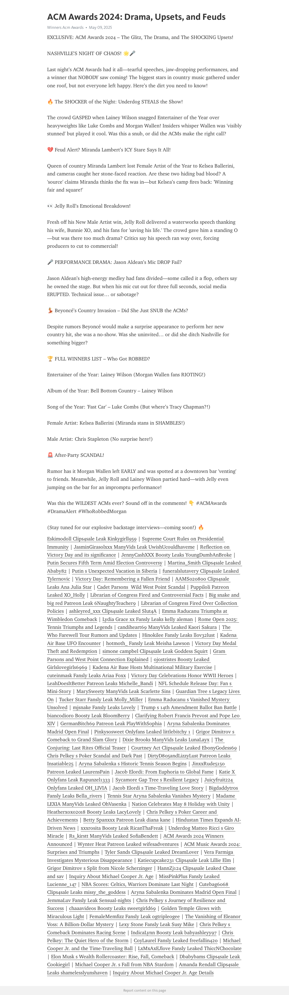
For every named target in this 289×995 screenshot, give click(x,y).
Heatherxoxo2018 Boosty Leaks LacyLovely (94, 812)
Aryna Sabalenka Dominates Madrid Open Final (184, 892)
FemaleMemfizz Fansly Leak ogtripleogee (134, 916)
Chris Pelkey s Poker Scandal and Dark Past (94, 756)
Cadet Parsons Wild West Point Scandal (141, 587)
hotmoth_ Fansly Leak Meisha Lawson (148, 643)
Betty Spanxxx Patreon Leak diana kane (126, 820)
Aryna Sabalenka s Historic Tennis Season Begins (133, 764)
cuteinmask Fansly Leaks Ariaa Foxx (86, 675)
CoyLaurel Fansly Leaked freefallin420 (176, 940)
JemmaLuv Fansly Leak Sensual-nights (89, 900)
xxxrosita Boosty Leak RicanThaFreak (122, 828)
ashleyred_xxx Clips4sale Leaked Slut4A (113, 611)
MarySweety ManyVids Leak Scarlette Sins (123, 691)
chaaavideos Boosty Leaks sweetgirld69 (112, 908)
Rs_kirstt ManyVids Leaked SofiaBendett (113, 836)
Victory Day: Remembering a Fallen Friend (122, 579)
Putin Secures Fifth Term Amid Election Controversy (104, 563)
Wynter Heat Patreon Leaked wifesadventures (128, 844)
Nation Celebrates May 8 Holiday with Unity (181, 804)
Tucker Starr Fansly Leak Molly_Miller (101, 699)
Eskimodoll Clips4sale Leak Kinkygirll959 (92, 539)
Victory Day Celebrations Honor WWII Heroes (182, 675)
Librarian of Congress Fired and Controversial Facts (146, 595)
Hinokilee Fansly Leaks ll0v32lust (178, 635)
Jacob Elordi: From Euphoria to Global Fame (164, 772)
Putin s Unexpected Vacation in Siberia (114, 571)
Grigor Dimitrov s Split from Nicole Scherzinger (99, 868)
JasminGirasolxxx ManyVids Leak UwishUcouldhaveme (134, 547)
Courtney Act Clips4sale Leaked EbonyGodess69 (184, 748)
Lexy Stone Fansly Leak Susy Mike (156, 924)
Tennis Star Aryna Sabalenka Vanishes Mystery (159, 796)
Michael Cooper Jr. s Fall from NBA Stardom (124, 964)
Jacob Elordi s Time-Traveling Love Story (158, 788)
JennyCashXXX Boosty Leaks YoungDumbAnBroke (176, 555)
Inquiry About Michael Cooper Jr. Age (111, 876)
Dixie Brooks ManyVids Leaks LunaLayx (165, 740)
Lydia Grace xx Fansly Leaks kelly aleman (147, 619)
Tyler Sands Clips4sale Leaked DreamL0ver (152, 852)
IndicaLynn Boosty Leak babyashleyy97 (173, 932)
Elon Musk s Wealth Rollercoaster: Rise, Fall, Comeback (112, 956)
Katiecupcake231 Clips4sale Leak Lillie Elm (184, 860)
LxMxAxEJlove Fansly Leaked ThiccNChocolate (190, 948)
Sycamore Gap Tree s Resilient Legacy (157, 780)
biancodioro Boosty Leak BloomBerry (88, 715)
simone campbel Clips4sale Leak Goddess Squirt (155, 651)
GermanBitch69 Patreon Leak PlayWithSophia (111, 723)
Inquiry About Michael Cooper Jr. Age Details (163, 973)
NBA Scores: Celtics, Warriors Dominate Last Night (138, 884)
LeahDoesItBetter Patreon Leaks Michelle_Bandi (100, 683)
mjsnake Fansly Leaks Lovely (104, 707)
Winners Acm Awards (65, 27)
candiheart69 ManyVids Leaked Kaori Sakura (167, 627)
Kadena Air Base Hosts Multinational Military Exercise (152, 667)
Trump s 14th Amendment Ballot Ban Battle (189, 707)
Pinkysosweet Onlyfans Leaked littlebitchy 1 (142, 732)
